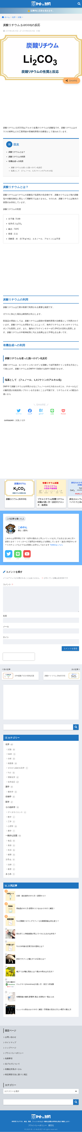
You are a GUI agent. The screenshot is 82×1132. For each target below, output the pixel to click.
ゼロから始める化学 (18, 768)
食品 (11, 840)
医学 (9, 802)
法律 (11, 864)
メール (6, 627)
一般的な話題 (13, 835)
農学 (11, 831)
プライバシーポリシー (14, 1053)
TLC (11, 772)
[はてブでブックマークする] (41, 412)
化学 (23, 420)
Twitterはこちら (56, 545)
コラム (10, 859)
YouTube (27, 559)
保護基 (12, 763)
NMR (12, 754)
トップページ (10, 1048)
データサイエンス (17, 812)
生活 (11, 850)
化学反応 (13, 782)
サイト (6, 637)
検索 (76, 727)
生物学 (10, 796)
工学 (11, 821)
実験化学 (13, 777)
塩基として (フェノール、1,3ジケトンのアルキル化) (32, 171)
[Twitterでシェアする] (19, 412)
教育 (11, 869)
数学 (11, 817)
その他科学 (12, 807)
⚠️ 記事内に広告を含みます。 (41, 11)
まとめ (10, 874)
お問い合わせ (10, 1037)
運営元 (51, 1126)
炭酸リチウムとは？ (16, 152)
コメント (8, 585)
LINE (17, 559)
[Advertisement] (41, 104)
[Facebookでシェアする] (30, 412)
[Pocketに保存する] (63, 412)
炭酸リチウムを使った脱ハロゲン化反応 (26, 168)
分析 (11, 758)
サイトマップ (10, 1043)
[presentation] (19, 657)
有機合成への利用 (15, 161)
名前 (5, 616)
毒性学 (12, 792)
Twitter (9, 559)
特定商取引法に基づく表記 (16, 1075)
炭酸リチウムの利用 (16, 157)
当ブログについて (12, 1064)
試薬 (17, 420)
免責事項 (8, 1059)
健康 (11, 854)
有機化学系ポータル (13, 1069)
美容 (11, 845)
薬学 (9, 786)
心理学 (12, 826)
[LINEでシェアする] (52, 412)
